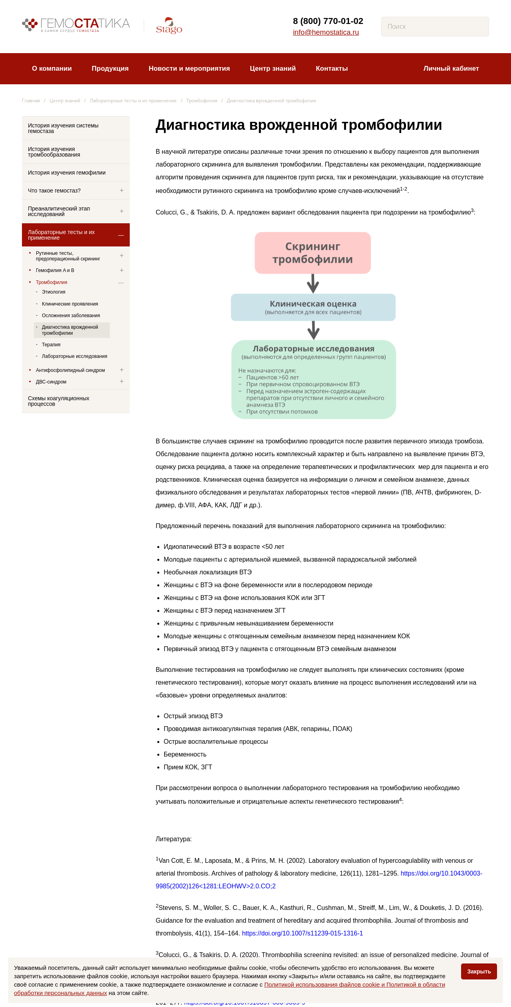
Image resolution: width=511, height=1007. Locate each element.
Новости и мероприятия (189, 68)
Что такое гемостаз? (54, 190)
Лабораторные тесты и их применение (133, 100)
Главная (31, 100)
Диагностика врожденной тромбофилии (70, 330)
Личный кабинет (451, 68)
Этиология (53, 292)
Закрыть (479, 971)
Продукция (110, 68)
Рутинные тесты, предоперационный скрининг (68, 256)
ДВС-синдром (51, 382)
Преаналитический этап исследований (59, 211)
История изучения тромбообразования (54, 152)
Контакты (332, 68)
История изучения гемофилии (67, 172)
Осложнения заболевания (71, 315)
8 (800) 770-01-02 (328, 21)
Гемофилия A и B (55, 270)
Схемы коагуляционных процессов (58, 401)
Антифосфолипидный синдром (70, 370)
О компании (52, 68)
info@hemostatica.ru (326, 32)
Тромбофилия (201, 100)
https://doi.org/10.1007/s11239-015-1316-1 (302, 933)
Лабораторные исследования (74, 356)
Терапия (51, 345)
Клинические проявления (70, 304)
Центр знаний (273, 68)
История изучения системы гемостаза (63, 128)
